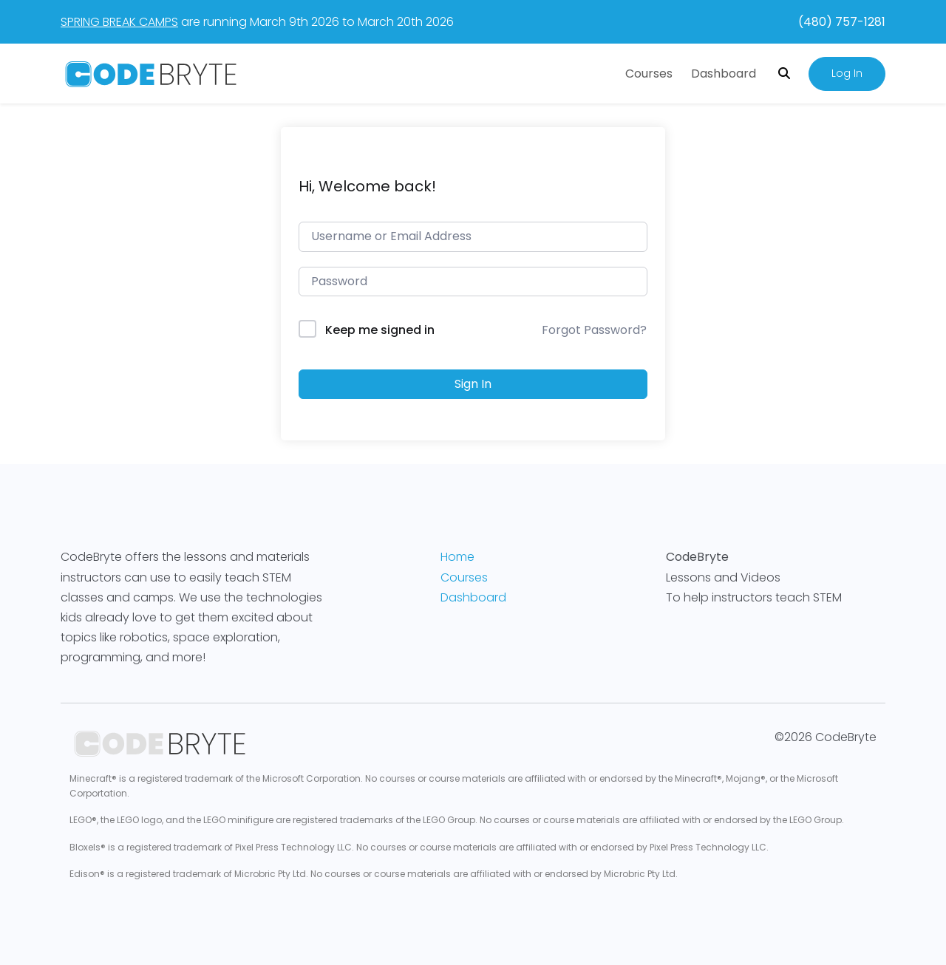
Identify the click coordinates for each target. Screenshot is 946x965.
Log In (846, 73)
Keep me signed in (380, 329)
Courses (649, 73)
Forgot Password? (594, 329)
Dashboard (723, 73)
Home (457, 556)
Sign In (473, 383)
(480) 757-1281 (841, 21)
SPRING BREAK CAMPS (119, 21)
